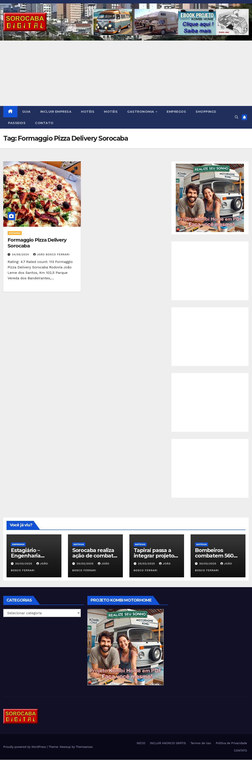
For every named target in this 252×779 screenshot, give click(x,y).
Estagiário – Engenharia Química (26, 555)
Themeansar (84, 746)
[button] (236, 117)
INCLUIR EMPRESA (56, 112)
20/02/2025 (24, 563)
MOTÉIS (111, 112)
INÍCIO (141, 743)
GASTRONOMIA (141, 112)
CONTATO (44, 123)
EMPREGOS (176, 112)
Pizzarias (14, 233)
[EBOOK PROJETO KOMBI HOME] (210, 198)
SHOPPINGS (206, 112)
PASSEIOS (16, 123)
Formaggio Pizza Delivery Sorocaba (37, 243)
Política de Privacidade (231, 743)
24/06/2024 (21, 254)
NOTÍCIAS (79, 544)
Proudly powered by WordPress (25, 746)
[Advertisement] (126, 73)
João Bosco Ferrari (51, 254)
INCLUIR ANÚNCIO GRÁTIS (168, 743)
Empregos (18, 544)
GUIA (26, 112)
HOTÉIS (87, 112)
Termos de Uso (201, 743)
